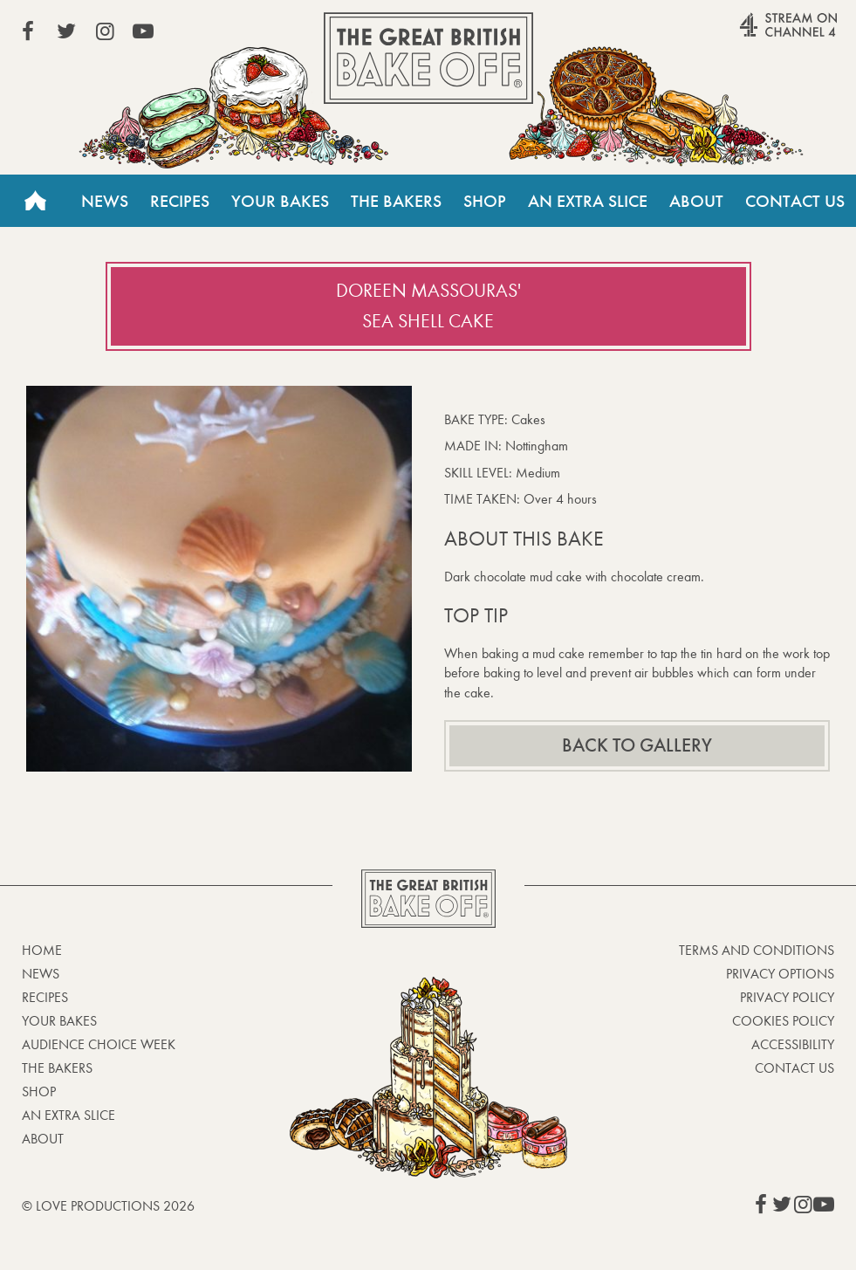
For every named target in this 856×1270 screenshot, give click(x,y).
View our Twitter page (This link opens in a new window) (66, 31)
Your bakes (59, 1021)
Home (35, 201)
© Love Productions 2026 (108, 1206)
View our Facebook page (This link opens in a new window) (27, 31)
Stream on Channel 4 (755, 34)
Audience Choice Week (98, 1044)
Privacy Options (780, 973)
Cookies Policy (783, 1021)
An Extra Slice (587, 200)
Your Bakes (280, 200)
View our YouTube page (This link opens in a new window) (143, 31)
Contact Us (795, 200)
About (696, 200)
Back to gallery (637, 745)
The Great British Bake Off (428, 58)
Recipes (179, 200)
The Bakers (396, 200)
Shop (484, 200)
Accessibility (792, 1044)
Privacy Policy (787, 997)
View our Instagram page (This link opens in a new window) (104, 31)
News (104, 200)
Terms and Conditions (756, 950)
